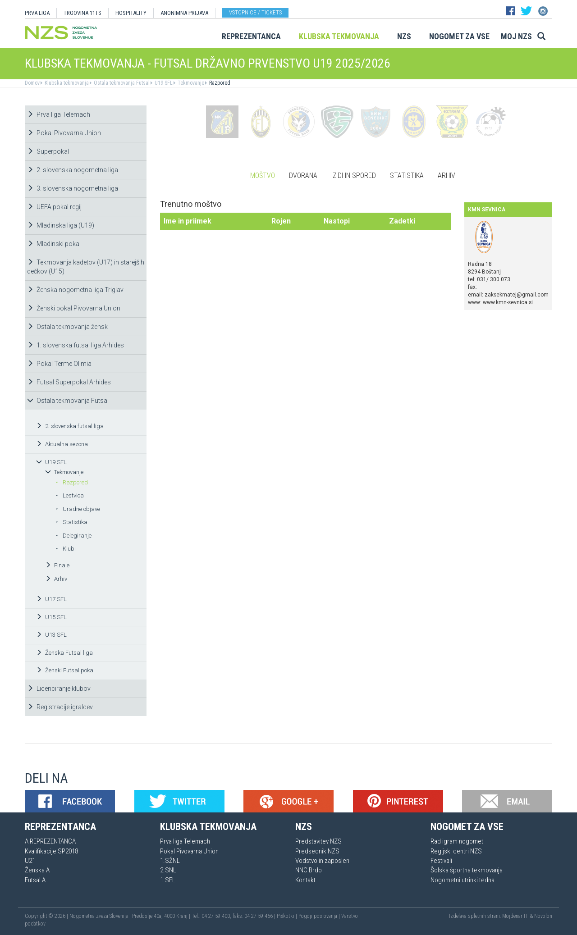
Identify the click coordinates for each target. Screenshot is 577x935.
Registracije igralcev (60, 707)
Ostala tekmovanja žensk (67, 326)
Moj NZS (516, 36)
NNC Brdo (308, 870)
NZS (404, 36)
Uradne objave (77, 509)
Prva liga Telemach (58, 114)
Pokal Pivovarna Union (64, 133)
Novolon (543, 916)
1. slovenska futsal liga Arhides (75, 345)
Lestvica (69, 495)
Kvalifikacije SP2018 (51, 851)
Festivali (441, 861)
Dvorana (303, 175)
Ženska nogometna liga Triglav (75, 289)
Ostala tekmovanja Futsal (121, 83)
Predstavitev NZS (318, 841)
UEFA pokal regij (54, 206)
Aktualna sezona (62, 444)
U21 (30, 861)
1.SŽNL (170, 861)
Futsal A (35, 880)
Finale (57, 565)
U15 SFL (51, 617)
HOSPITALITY (131, 12)
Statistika (71, 522)
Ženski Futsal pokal (65, 670)
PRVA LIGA (37, 12)
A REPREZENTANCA (50, 841)
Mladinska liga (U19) (60, 225)
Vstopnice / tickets (255, 12)
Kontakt (305, 880)
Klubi (65, 548)
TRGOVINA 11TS (82, 12)
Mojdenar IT (515, 916)
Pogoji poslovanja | (319, 916)
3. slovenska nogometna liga (72, 188)
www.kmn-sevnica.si (508, 302)
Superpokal (48, 151)
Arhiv (56, 578)
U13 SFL (51, 634)
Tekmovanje (190, 83)
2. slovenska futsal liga (70, 426)
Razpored (219, 83)
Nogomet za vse (459, 36)
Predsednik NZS (317, 851)
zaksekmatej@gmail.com (517, 295)
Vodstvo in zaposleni (323, 861)
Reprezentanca (251, 36)
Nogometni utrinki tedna (462, 880)
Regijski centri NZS (456, 851)
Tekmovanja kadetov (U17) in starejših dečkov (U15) (85, 267)
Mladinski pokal (54, 243)
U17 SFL (51, 599)
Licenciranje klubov (59, 688)
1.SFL (167, 880)
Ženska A (37, 870)
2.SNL (168, 870)
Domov (32, 83)
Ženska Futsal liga (64, 652)
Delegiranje (73, 535)
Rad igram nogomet (456, 841)
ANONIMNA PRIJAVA (184, 12)
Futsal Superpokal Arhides (69, 382)
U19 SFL (163, 83)
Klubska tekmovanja (339, 36)
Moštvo (262, 175)
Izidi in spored (353, 175)
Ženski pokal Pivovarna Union (73, 308)
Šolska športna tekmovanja (466, 870)
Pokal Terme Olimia (59, 363)
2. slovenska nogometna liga (72, 169)
